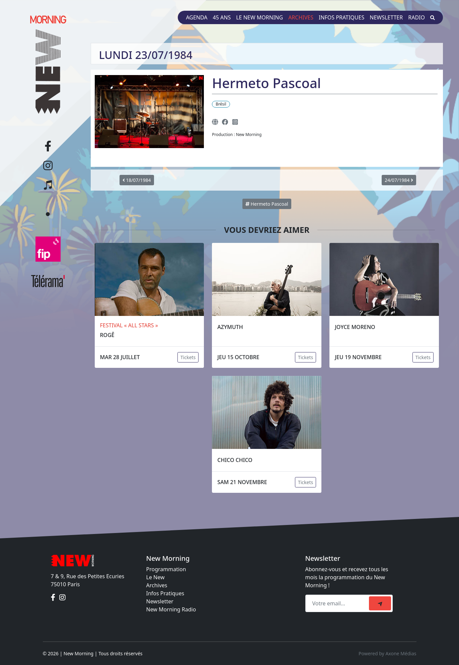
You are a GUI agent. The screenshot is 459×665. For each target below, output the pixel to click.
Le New (155, 577)
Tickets (188, 357)
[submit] (380, 603)
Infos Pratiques (165, 593)
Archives (300, 17)
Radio (416, 17)
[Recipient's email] (338, 603)
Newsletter (386, 17)
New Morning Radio (171, 609)
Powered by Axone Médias (387, 653)
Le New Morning (259, 17)
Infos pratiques (341, 17)
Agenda (196, 17)
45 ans (222, 17)
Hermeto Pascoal (266, 204)
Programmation (166, 569)
